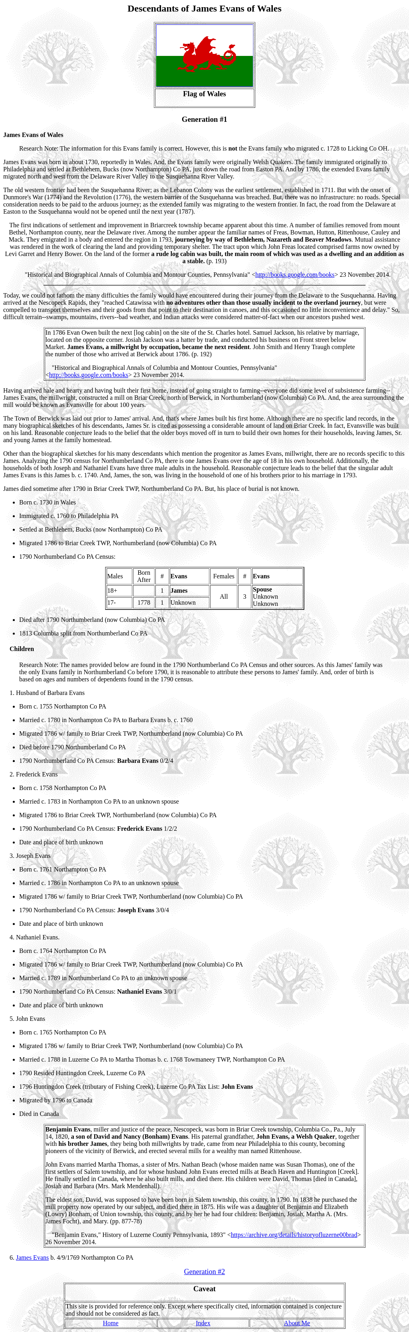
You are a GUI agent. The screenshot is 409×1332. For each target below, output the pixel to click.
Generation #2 (204, 1272)
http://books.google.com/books (294, 274)
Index (203, 1323)
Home (110, 1323)
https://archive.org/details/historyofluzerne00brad (294, 1234)
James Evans (32, 1257)
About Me (297, 1323)
